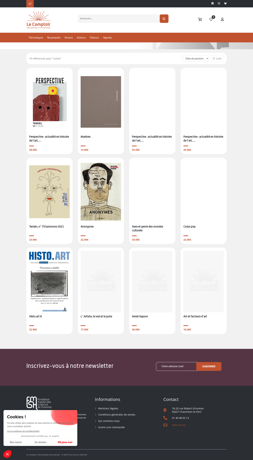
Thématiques (35, 37)
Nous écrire (179, 425)
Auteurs (81, 37)
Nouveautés (53, 37)
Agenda (107, 37)
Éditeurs (94, 37)
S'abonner (208, 366)
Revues (69, 37)
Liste (217, 58)
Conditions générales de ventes (116, 414)
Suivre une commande (111, 427)
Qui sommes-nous (109, 421)
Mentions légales (108, 408)
